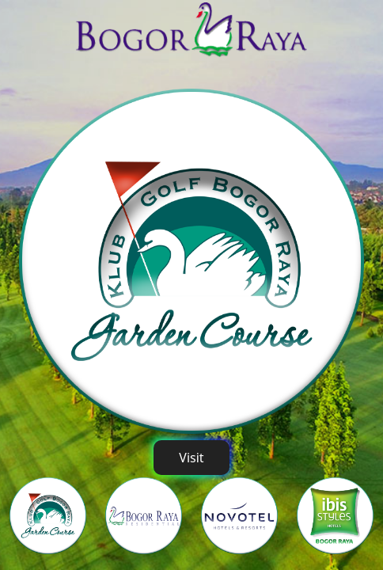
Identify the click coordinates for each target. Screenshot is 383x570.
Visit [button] (191, 457)
